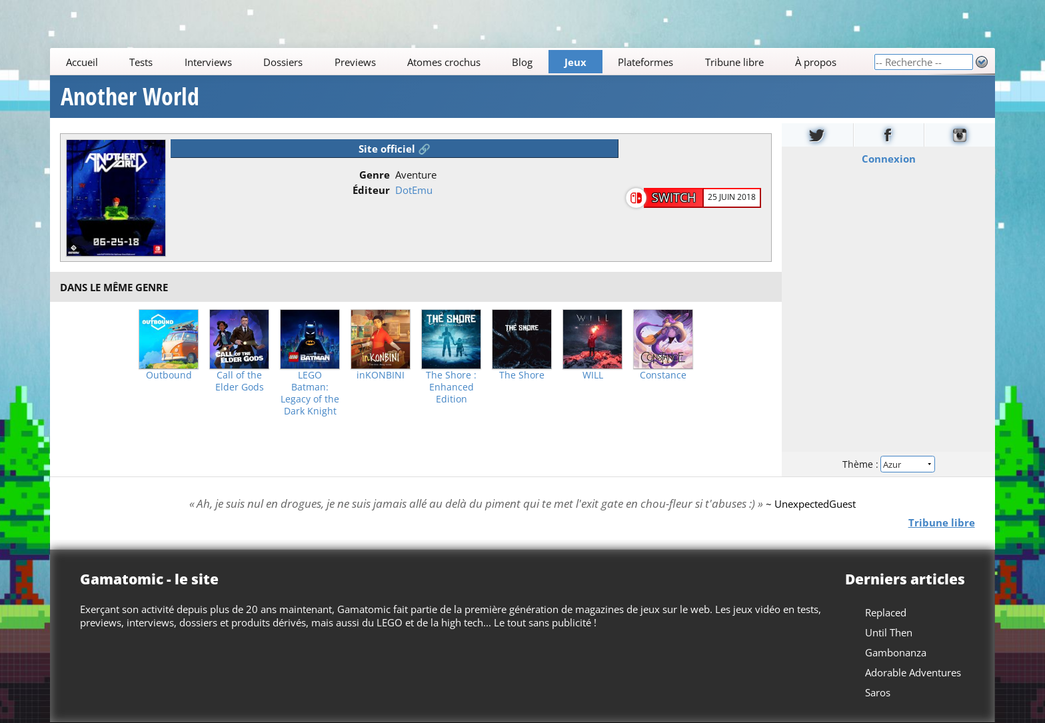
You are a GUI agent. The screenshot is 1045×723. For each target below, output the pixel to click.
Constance (663, 375)
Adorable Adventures (913, 672)
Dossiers (283, 62)
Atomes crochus (444, 62)
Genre (374, 174)
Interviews (208, 62)
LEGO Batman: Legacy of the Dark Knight (310, 393)
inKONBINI (381, 375)
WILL (592, 375)
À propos (815, 62)
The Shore (521, 375)
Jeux (575, 62)
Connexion (888, 158)
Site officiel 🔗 (395, 148)
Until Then (888, 632)
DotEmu (414, 190)
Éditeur (371, 190)
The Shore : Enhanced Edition (451, 387)
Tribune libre (734, 62)
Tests (141, 62)
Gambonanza (895, 652)
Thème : (888, 464)
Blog (523, 62)
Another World (130, 97)
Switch (674, 197)
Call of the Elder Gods (239, 381)
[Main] (462, 61)
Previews (355, 62)
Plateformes (646, 62)
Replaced (885, 612)
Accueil (82, 62)
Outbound (169, 375)
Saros (877, 692)
